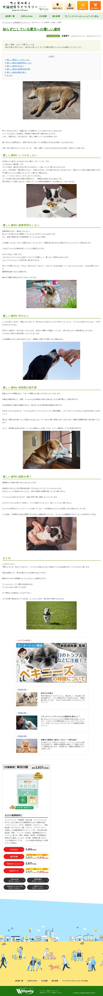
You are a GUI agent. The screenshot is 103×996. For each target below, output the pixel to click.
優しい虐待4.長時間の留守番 (18, 69)
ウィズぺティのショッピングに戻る (81, 16)
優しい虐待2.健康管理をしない (19, 63)
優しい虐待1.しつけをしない (18, 60)
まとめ (9, 76)
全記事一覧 (10, 16)
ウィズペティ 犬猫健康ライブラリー (16, 22)
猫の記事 (56, 16)
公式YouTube (27, 16)
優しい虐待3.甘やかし (16, 66)
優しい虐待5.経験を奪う (16, 72)
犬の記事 (43, 16)
